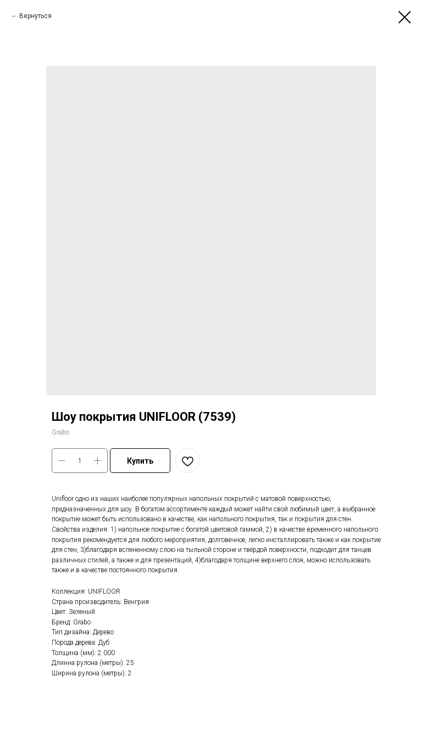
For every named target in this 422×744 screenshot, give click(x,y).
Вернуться (35, 16)
